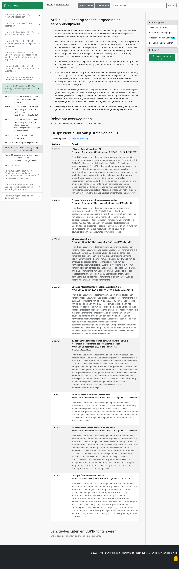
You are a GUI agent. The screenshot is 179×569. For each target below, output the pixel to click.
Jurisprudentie (86, 5)
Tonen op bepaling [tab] (79, 138)
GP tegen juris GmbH (82, 239)
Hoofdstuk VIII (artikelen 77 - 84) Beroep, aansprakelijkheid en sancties (20, 88)
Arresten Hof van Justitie (162, 37)
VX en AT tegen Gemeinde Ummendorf (91, 394)
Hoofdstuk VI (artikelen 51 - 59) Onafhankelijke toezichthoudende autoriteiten (20, 68)
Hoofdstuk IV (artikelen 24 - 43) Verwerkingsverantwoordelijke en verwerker (20, 43)
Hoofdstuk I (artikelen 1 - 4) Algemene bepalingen (17, 15)
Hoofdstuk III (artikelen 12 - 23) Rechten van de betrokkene (19, 33)
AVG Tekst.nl (12, 5)
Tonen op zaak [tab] (59, 138)
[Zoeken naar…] (140, 5)
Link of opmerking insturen (162, 57)
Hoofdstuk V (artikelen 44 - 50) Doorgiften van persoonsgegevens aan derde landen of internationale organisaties (21, 56)
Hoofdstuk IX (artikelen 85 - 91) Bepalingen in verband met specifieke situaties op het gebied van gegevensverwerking (20, 174)
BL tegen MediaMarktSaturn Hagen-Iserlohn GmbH (97, 286)
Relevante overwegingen (160, 32)
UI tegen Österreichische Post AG (88, 475)
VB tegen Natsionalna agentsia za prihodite (93, 427)
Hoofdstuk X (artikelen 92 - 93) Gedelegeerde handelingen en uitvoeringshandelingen (19, 186)
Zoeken (171, 5)
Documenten (103, 5)
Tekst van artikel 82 (158, 27)
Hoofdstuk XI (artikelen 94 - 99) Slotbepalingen (19, 196)
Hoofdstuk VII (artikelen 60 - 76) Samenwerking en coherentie (19, 78)
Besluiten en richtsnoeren (161, 42)
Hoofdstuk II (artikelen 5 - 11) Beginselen (18, 24)
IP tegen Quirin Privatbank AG (86, 149)
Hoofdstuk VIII (62, 4)
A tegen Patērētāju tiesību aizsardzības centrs (94, 200)
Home (50, 4)
